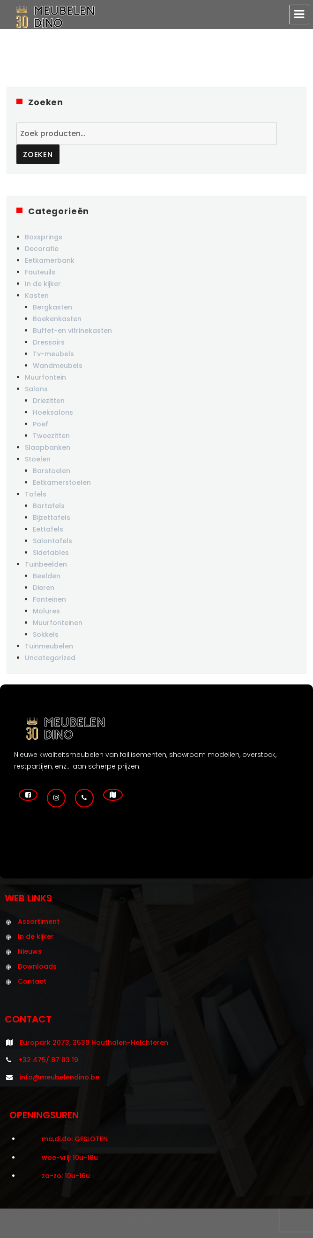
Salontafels (52, 541)
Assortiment (39, 921)
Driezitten (49, 400)
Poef (40, 424)
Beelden (46, 576)
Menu (299, 14)
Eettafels (48, 529)
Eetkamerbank (50, 260)
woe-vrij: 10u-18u (70, 1157)
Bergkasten (52, 307)
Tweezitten (51, 435)
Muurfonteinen (57, 622)
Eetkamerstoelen (62, 482)
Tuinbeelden (46, 564)
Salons (36, 389)
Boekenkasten (57, 319)
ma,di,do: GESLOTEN (75, 1139)
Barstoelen (51, 470)
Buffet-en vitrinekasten (72, 330)
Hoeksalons (53, 412)
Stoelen (38, 459)
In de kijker (43, 283)
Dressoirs (49, 342)
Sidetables (51, 552)
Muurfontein (45, 377)
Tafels (35, 494)
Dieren (43, 587)
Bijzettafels (51, 517)
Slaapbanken (47, 447)
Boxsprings (43, 237)
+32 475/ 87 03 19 (48, 1060)
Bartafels (49, 506)
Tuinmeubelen (49, 646)
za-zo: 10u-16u (66, 1175)
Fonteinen (49, 599)
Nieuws (30, 951)
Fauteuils (40, 272)
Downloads (37, 966)
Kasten (37, 295)
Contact (32, 981)
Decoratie (42, 248)
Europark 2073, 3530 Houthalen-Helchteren (94, 1042)
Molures (46, 611)
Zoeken (38, 154)
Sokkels (46, 634)
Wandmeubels (57, 365)
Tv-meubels (53, 354)
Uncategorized (50, 657)
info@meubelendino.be (59, 1077)
